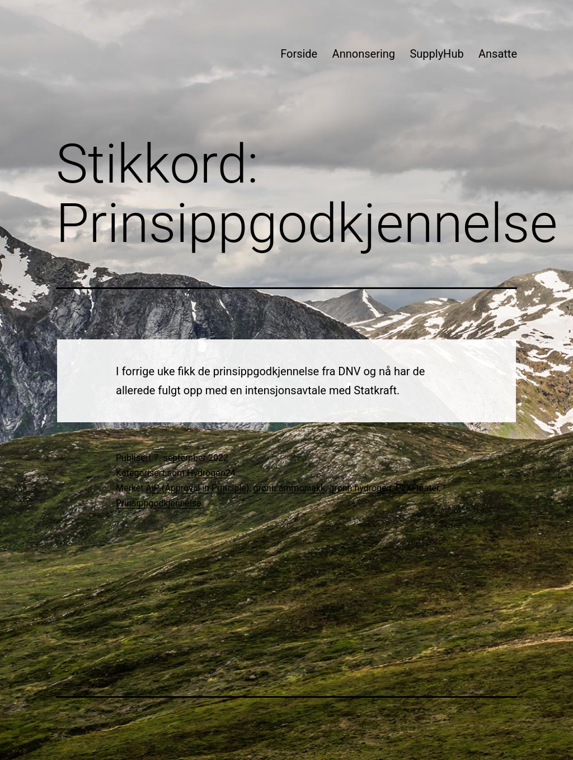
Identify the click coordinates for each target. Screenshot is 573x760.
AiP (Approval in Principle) (198, 488)
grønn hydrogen (360, 488)
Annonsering (363, 53)
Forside (298, 53)
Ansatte (497, 53)
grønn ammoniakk (289, 488)
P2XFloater (417, 488)
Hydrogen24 (211, 473)
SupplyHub (436, 53)
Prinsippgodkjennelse (158, 503)
